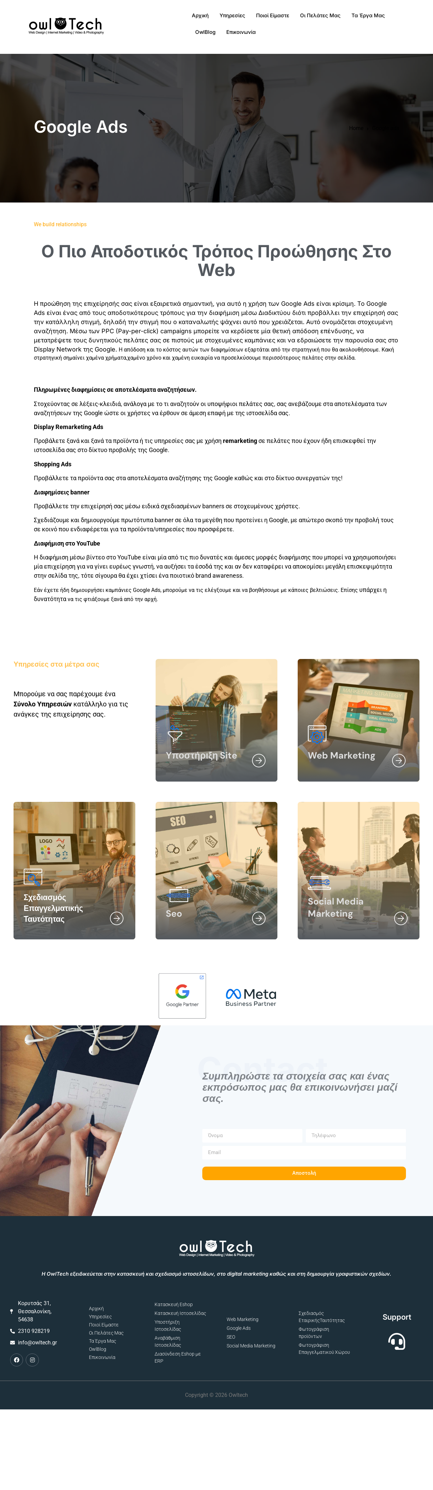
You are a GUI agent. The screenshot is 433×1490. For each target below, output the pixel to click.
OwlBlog (361, 19)
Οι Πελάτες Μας (275, 19)
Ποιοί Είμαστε (227, 19)
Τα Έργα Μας (323, 19)
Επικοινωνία (396, 19)
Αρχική (155, 19)
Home (356, 116)
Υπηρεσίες (187, 19)
